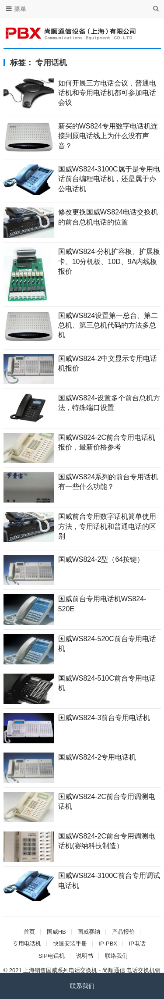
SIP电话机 (51, 956)
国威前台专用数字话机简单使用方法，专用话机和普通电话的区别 (107, 526)
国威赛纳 (88, 931)
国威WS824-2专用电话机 (97, 757)
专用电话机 (27, 943)
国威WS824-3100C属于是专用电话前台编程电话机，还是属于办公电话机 (109, 179)
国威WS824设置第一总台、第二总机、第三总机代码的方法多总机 (108, 325)
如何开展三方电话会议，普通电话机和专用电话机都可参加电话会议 (107, 93)
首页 (29, 931)
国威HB (56, 931)
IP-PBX (107, 943)
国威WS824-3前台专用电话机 (104, 717)
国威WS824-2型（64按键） (101, 559)
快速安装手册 (70, 943)
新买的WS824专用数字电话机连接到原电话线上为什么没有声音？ (108, 136)
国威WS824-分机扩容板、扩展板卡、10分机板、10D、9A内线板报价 (109, 261)
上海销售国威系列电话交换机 (60, 970)
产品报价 (123, 931)
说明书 (84, 956)
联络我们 (116, 956)
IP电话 (137, 943)
